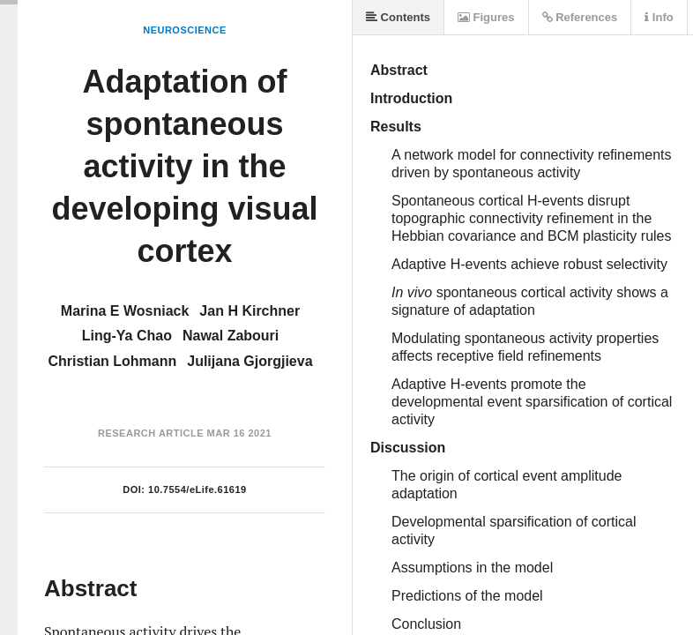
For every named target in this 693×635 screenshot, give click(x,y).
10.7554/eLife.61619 (197, 489)
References (580, 17)
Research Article (151, 433)
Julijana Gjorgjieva (249, 361)
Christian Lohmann (112, 361)
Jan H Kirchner (249, 310)
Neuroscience (185, 30)
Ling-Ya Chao (127, 335)
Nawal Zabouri (231, 335)
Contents (398, 17)
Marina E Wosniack (125, 310)
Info (659, 17)
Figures (486, 17)
